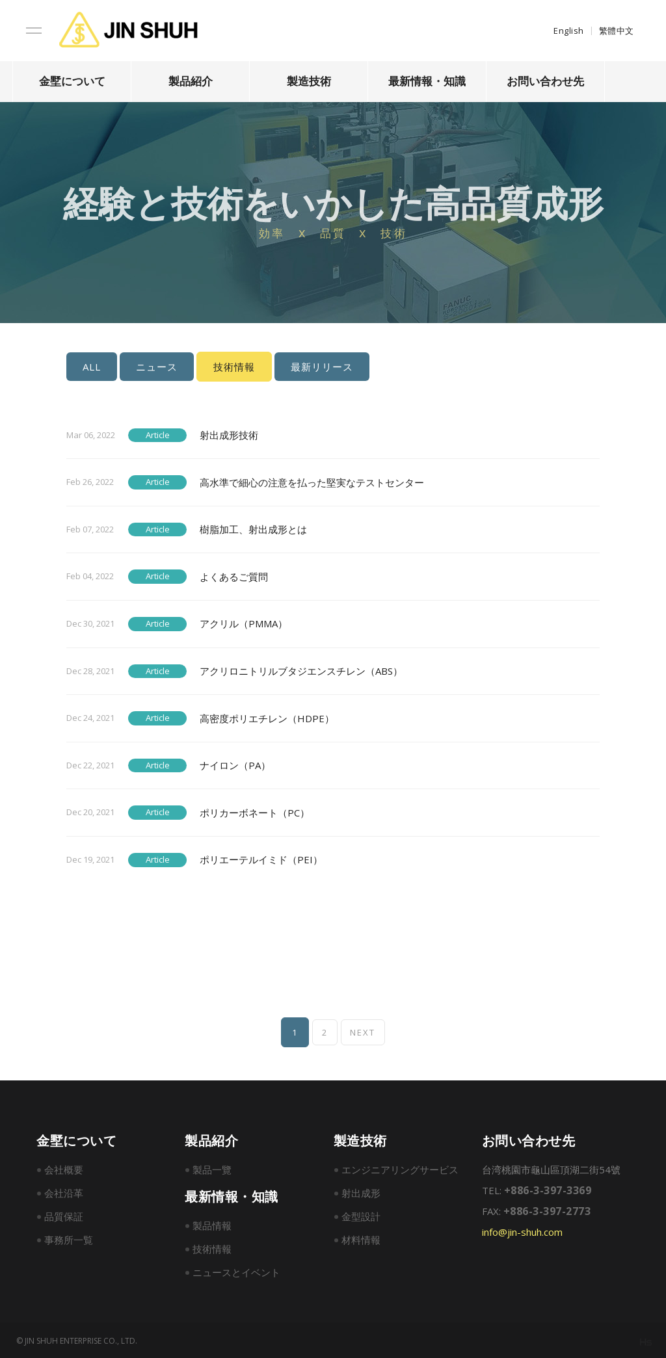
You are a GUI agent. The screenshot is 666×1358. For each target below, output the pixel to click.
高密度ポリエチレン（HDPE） (267, 717)
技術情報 (212, 1247)
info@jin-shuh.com (522, 1230)
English (568, 30)
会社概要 (63, 1168)
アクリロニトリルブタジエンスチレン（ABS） (301, 669)
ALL (92, 366)
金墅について (72, 80)
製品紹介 (190, 80)
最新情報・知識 (427, 80)
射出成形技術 (229, 433)
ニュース (157, 366)
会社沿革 (63, 1191)
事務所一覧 (68, 1238)
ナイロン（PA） (235, 764)
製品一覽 (212, 1168)
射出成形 (360, 1191)
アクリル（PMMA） (243, 622)
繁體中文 (616, 30)
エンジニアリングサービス (400, 1168)
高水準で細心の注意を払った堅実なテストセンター (312, 481)
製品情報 (212, 1224)
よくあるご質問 (234, 575)
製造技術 (309, 80)
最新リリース (322, 366)
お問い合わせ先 (545, 80)
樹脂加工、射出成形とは (253, 528)
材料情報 (360, 1238)
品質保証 (63, 1214)
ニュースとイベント (236, 1270)
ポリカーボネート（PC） (255, 811)
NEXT (364, 1031)
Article (158, 433)
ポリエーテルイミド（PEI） (261, 858)
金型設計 (360, 1214)
